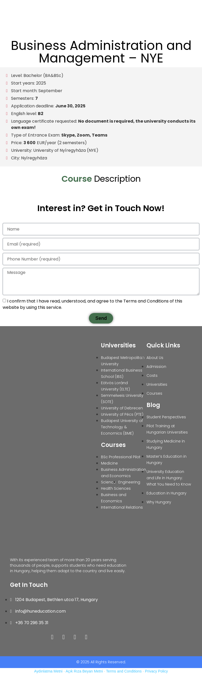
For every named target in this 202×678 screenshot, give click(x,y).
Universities (118, 345)
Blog (153, 405)
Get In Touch (29, 585)
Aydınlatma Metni (48, 671)
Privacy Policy (156, 671)
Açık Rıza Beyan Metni (84, 671)
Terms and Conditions (124, 671)
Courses (113, 445)
